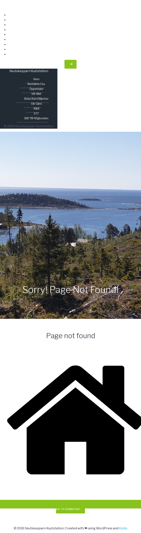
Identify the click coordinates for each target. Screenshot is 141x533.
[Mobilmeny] (70, 64)
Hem (74, 15)
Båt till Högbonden (74, 54)
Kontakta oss (74, 20)
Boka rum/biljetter (74, 34)
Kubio (123, 528)
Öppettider (74, 25)
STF (74, 49)
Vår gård (74, 39)
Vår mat (74, 30)
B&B (74, 44)
